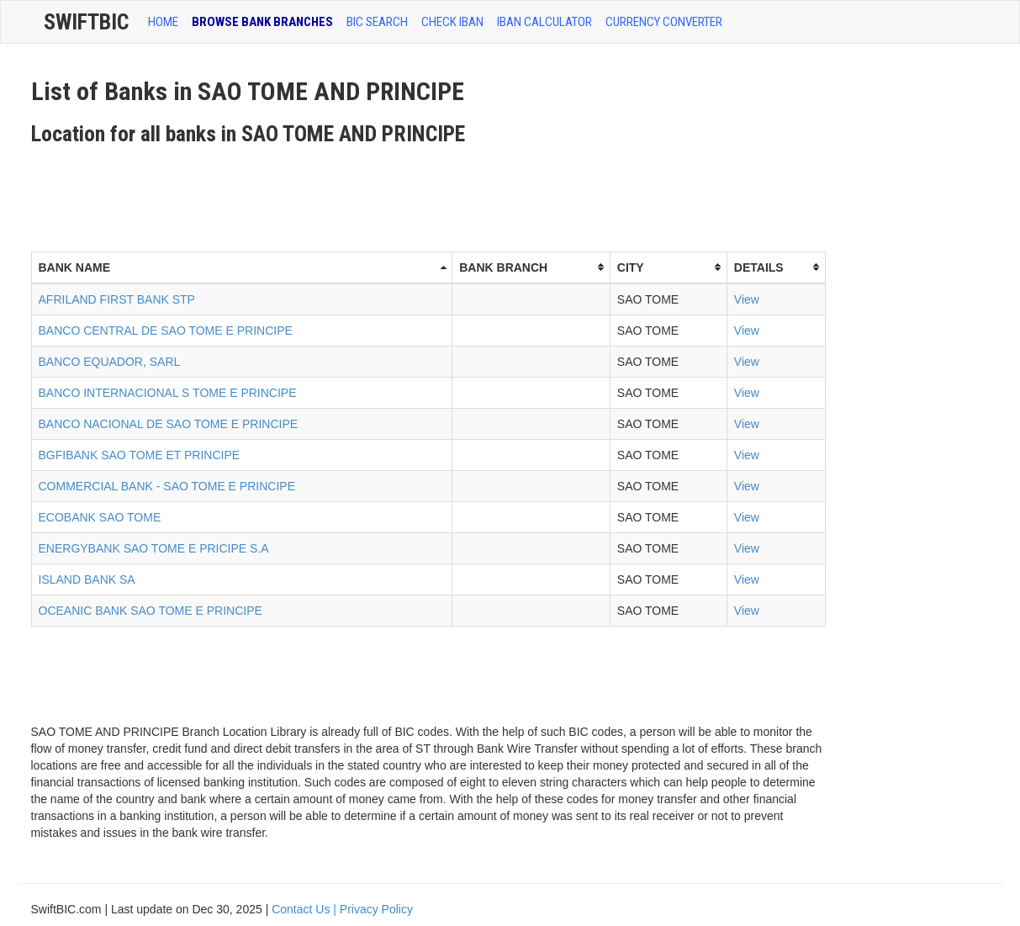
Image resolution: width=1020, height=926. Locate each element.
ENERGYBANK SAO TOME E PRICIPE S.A (154, 548)
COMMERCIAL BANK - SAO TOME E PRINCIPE (167, 486)
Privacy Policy (376, 909)
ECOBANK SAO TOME (100, 517)
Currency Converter (663, 21)
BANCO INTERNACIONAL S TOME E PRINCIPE (168, 393)
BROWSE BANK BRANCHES (262, 21)
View (746, 299)
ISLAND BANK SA (87, 579)
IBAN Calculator (544, 21)
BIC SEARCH (377, 21)
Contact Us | (306, 909)
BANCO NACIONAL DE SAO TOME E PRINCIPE (169, 424)
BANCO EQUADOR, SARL (110, 361)
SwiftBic (86, 21)
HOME (163, 21)
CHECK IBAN (452, 21)
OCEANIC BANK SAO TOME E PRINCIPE (150, 610)
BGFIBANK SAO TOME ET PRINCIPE (139, 455)
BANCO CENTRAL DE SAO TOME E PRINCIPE (166, 330)
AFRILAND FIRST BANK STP (117, 299)
